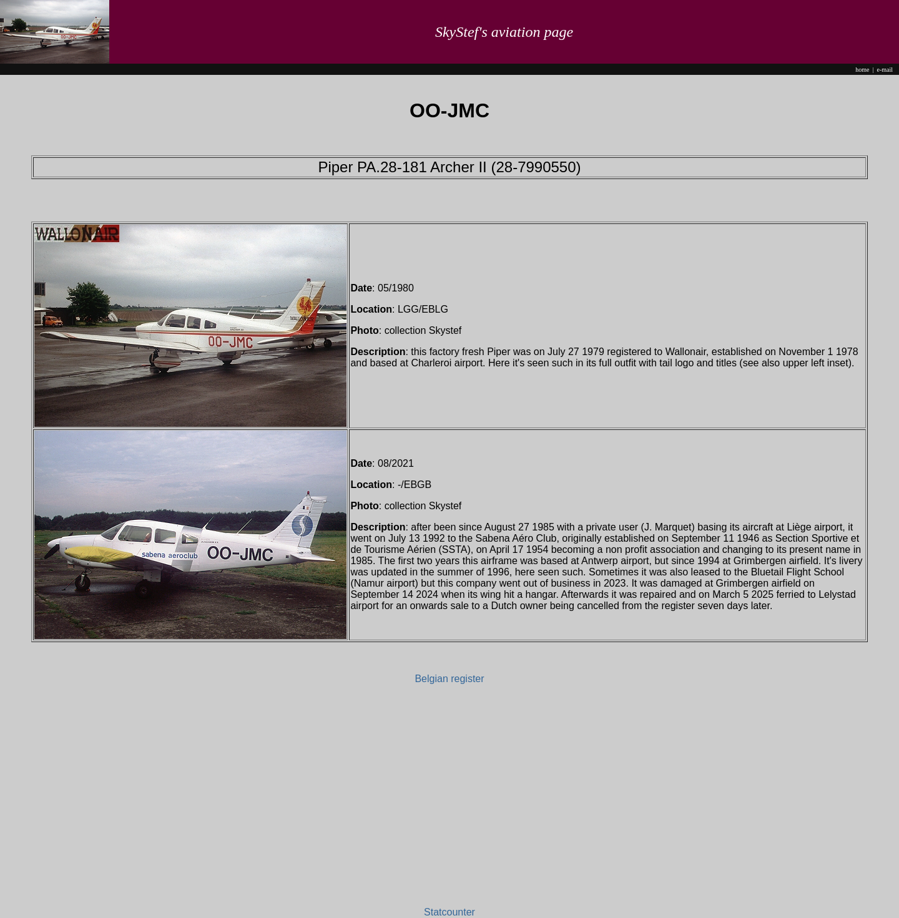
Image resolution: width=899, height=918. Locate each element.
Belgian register (449, 678)
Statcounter (449, 912)
